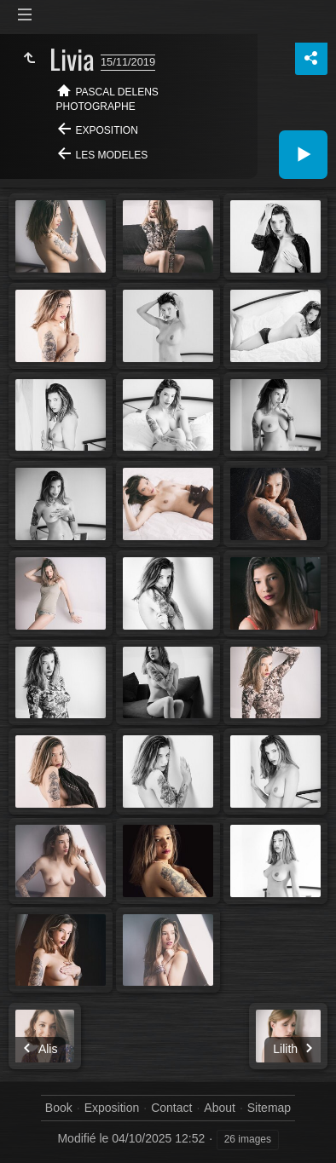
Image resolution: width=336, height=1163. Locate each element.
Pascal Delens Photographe (107, 99)
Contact (171, 1107)
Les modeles (112, 155)
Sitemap (269, 1107)
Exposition (107, 130)
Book (58, 1107)
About (219, 1107)
